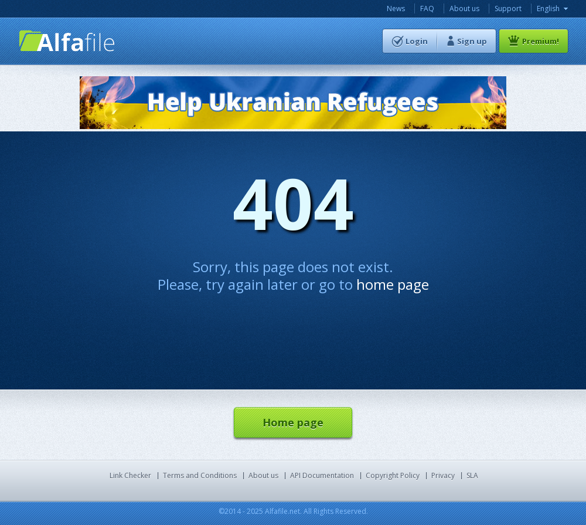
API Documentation (322, 475)
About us (464, 8)
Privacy (443, 475)
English (548, 8)
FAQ (427, 8)
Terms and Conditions (200, 475)
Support (508, 8)
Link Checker (130, 475)
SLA (472, 475)
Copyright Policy (393, 475)
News (396, 8)
